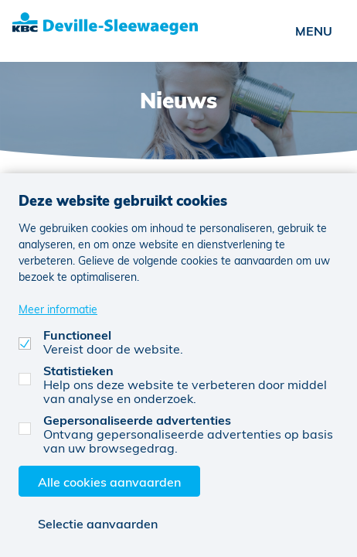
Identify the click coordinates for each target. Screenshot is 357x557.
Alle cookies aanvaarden (109, 481)
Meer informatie (58, 309)
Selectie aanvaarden (98, 523)
